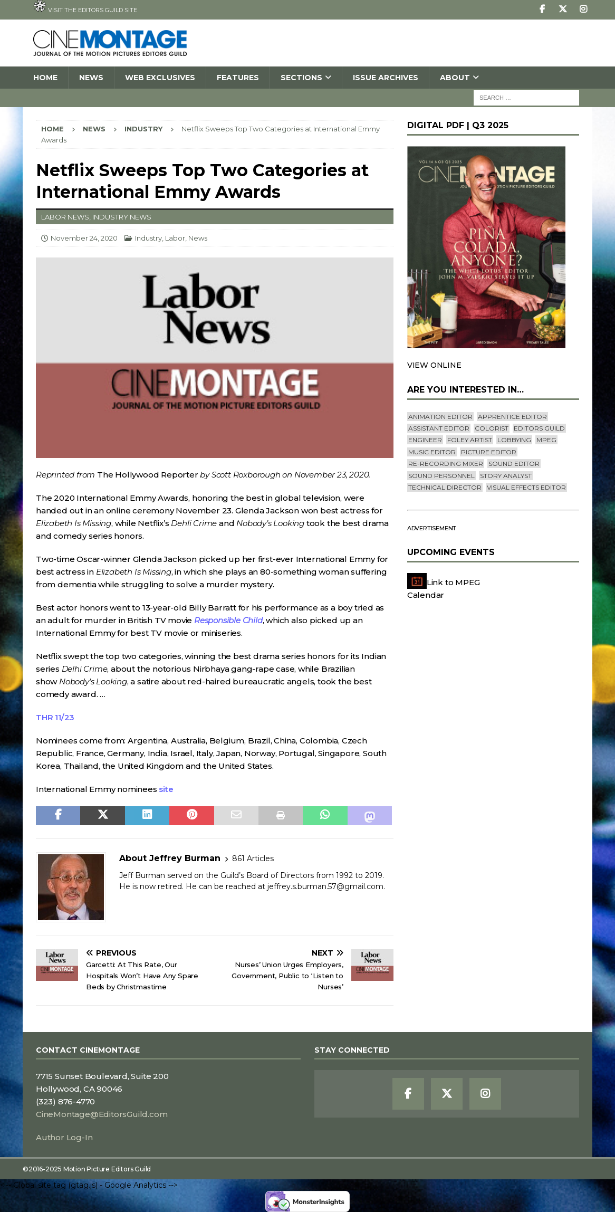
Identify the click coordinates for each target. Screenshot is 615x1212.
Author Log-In (64, 1137)
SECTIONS (301, 77)
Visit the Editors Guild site (85, 7)
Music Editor (432, 452)
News (91, 77)
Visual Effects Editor (526, 487)
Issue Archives (385, 77)
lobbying (514, 440)
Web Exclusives (160, 77)
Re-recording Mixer (445, 463)
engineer (425, 440)
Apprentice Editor (512, 417)
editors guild (539, 428)
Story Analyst (506, 476)
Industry (148, 238)
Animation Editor (440, 417)
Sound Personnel (441, 476)
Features (238, 77)
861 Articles (253, 858)
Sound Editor (514, 463)
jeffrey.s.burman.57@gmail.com (325, 886)
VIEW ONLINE (434, 365)
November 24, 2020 (84, 238)
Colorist (491, 428)
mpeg (546, 440)
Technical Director (445, 487)
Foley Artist (469, 440)
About (455, 77)
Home (45, 77)
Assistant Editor (438, 428)
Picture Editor (488, 452)
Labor (175, 238)
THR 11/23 (55, 717)
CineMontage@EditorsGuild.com (101, 1114)
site (166, 789)
